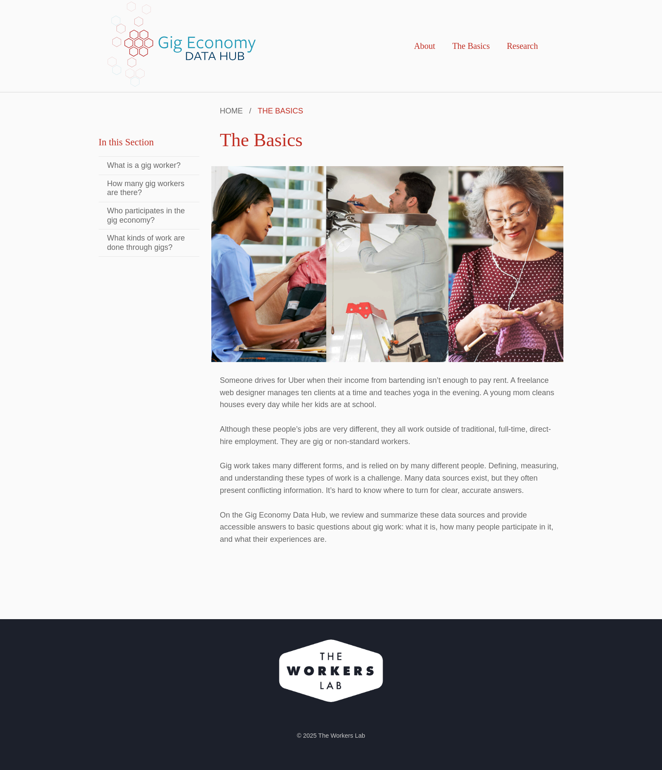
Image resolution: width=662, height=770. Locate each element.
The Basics (471, 46)
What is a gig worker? (144, 165)
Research (522, 46)
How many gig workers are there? (146, 188)
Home (231, 111)
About (424, 46)
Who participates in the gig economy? (146, 215)
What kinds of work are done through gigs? (146, 243)
